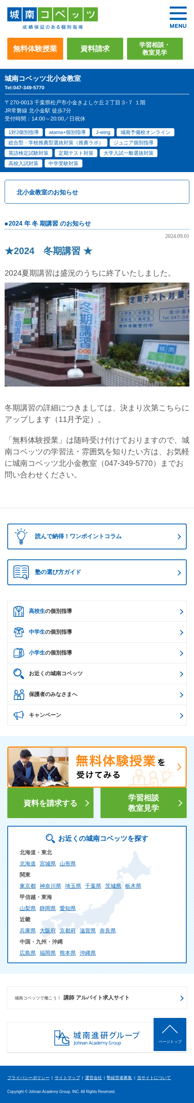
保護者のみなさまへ (45, 694)
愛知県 (68, 908)
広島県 (28, 953)
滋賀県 (88, 930)
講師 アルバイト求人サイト (72, 997)
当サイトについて (154, 1077)
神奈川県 (50, 886)
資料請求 (95, 49)
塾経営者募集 (119, 1077)
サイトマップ (67, 1077)
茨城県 (113, 886)
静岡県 (48, 908)
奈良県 (108, 930)
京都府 (68, 930)
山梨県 (28, 908)
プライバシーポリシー (28, 1077)
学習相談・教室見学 (154, 48)
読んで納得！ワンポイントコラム (66, 536)
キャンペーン (37, 715)
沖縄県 (88, 953)
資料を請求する (50, 803)
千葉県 (93, 886)
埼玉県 (73, 886)
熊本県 (68, 953)
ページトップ (170, 1041)
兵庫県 (28, 930)
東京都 (28, 886)
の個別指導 (42, 611)
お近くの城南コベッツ (48, 673)
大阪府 (48, 930)
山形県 (68, 863)
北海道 (28, 863)
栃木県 (133, 886)
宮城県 (48, 863)
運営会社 (93, 1077)
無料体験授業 (35, 49)
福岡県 (48, 953)
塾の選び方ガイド (47, 572)
